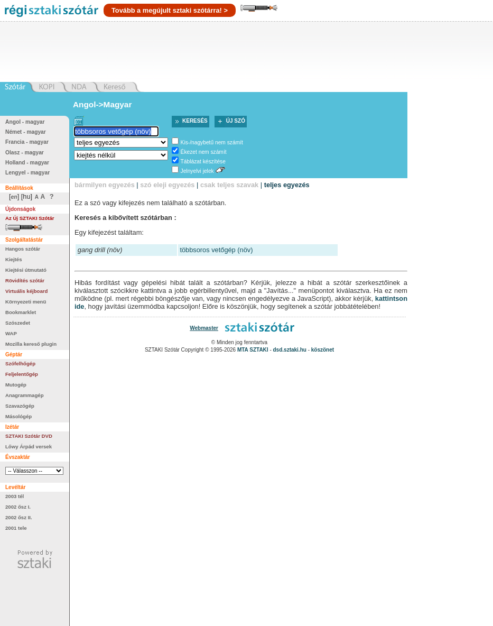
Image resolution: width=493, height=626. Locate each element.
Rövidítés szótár (24, 280)
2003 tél (14, 496)
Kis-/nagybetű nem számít (212, 142)
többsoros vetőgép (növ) (216, 250)
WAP (11, 333)
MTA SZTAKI (252, 350)
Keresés (195, 121)
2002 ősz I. (18, 507)
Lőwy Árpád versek (28, 446)
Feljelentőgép (21, 374)
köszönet (322, 350)
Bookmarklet (20, 312)
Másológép (18, 416)
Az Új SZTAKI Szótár (29, 218)
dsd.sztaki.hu (289, 350)
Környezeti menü (25, 302)
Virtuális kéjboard (26, 291)
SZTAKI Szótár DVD (28, 436)
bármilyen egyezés (105, 185)
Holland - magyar (27, 162)
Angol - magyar (25, 122)
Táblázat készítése (203, 161)
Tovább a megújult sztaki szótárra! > (169, 10)
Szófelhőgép (20, 363)
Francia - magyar (27, 142)
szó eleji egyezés (167, 185)
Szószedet (17, 323)
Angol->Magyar (102, 104)
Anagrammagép (24, 395)
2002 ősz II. (18, 517)
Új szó (235, 121)
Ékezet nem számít (204, 152)
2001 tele (16, 528)
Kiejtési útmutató (25, 270)
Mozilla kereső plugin (31, 344)
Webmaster (204, 328)
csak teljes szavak (229, 185)
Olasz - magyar (24, 152)
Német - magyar (25, 132)
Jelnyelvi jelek (197, 171)
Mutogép (15, 385)
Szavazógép (19, 406)
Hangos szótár (22, 249)
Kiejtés (13, 259)
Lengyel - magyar (27, 173)
